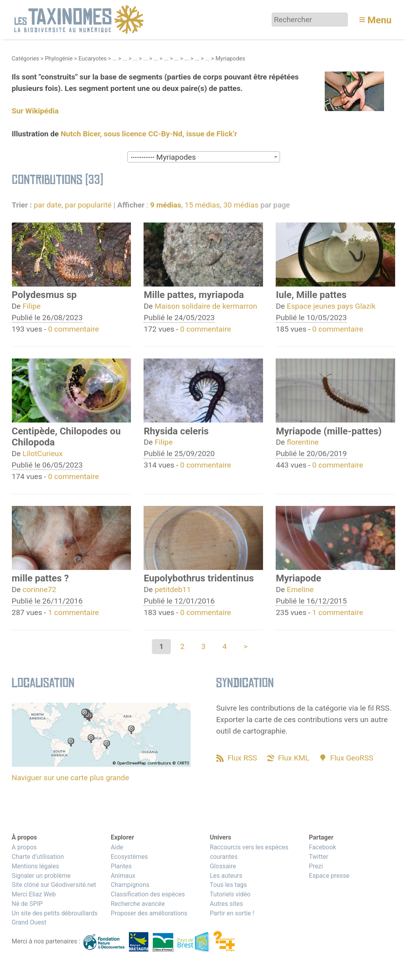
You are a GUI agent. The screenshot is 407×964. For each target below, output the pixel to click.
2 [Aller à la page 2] (182, 646)
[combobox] (203, 156)
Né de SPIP (27, 903)
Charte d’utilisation (38, 856)
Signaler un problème (41, 875)
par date (47, 204)
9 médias (165, 204)
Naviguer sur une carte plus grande (70, 777)
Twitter (318, 856)
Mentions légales (35, 866)
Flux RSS (242, 757)
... (114, 58)
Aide (117, 847)
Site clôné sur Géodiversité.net (54, 885)
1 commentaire (73, 612)
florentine (303, 442)
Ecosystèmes (129, 856)
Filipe (32, 306)
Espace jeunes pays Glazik (331, 306)
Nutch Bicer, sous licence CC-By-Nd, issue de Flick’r (149, 133)
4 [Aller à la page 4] (224, 646)
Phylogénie (58, 58)
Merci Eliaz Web (34, 894)
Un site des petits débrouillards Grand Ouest (55, 917)
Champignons (130, 885)
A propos (24, 847)
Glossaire (223, 866)
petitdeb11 (173, 589)
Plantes (121, 866)
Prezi (316, 866)
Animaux (123, 875)
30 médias (240, 204)
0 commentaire (73, 329)
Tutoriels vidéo (230, 894)
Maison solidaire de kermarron (206, 306)
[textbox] (204, 157)
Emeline (300, 589)
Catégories (25, 58)
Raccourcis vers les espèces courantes (249, 851)
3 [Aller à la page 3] (203, 646)
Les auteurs (226, 875)
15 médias (202, 204)
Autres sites (226, 903)
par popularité (88, 204)
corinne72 (39, 589)
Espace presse (329, 875)
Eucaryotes (92, 58)
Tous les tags (228, 885)
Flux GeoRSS (351, 757)
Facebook (322, 847)
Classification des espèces (148, 894)
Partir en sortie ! (232, 913)
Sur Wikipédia (35, 110)
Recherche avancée (138, 903)
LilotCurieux (42, 453)
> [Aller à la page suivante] (246, 646)
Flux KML (293, 757)
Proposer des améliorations (149, 913)
